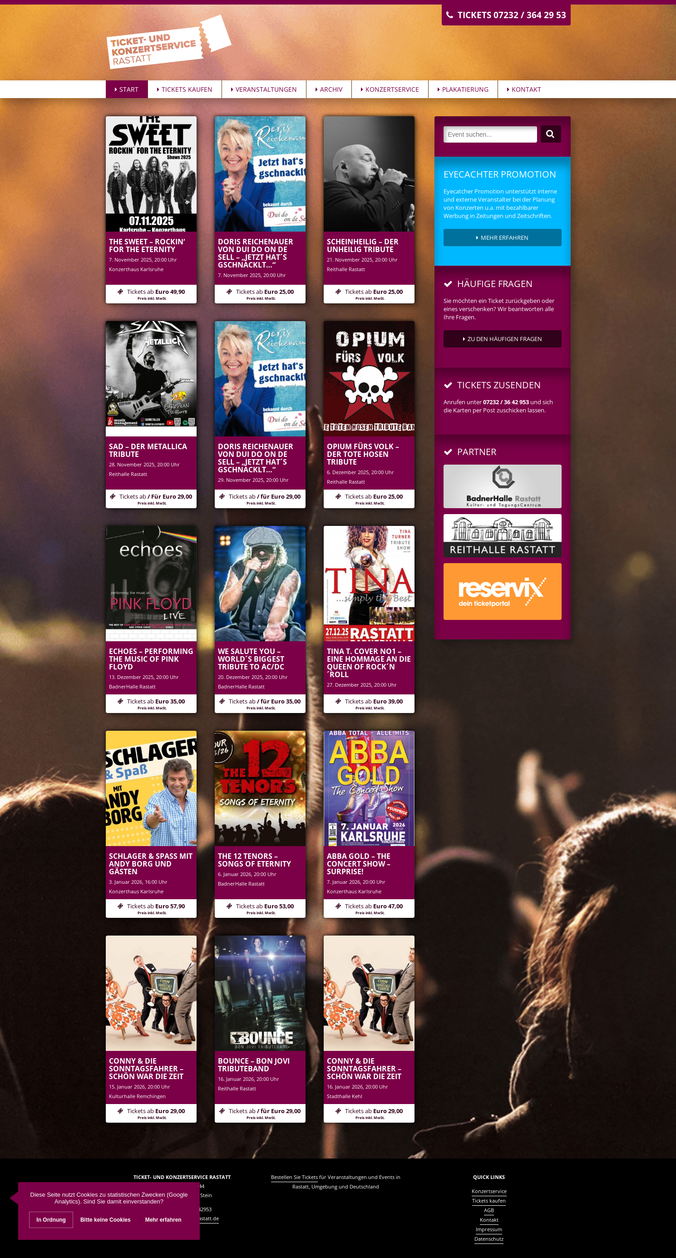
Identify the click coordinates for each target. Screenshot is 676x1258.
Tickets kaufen (184, 89)
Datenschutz (488, 1238)
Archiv (329, 89)
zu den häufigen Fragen (502, 339)
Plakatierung (463, 89)
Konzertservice (390, 89)
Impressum (489, 1229)
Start (126, 89)
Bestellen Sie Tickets (294, 1177)
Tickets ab (151, 294)
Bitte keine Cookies (105, 1220)
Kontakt (524, 89)
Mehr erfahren (502, 237)
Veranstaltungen (264, 89)
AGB (489, 1210)
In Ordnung (51, 1220)
